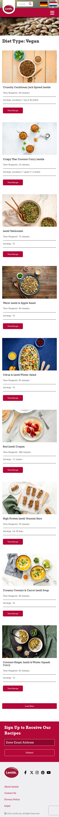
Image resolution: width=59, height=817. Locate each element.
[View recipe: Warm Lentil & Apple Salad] (29, 282)
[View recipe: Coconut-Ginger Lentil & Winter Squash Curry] (29, 641)
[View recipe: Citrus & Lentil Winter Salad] (29, 354)
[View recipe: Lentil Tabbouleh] (29, 210)
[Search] (30, 4)
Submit (29, 752)
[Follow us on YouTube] (46, 773)
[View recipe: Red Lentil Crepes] (29, 426)
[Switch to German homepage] (43, 4)
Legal (7, 805)
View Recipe (12, 110)
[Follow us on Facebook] (24, 773)
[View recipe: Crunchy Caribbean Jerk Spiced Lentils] (29, 66)
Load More (29, 706)
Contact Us (10, 793)
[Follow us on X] (29, 773)
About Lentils (11, 786)
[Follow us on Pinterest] (40, 773)
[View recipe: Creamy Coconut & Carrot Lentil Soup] (29, 570)
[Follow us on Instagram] (35, 773)
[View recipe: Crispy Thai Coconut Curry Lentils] (29, 138)
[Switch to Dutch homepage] (52, 4)
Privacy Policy (12, 799)
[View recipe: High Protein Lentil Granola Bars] (29, 498)
